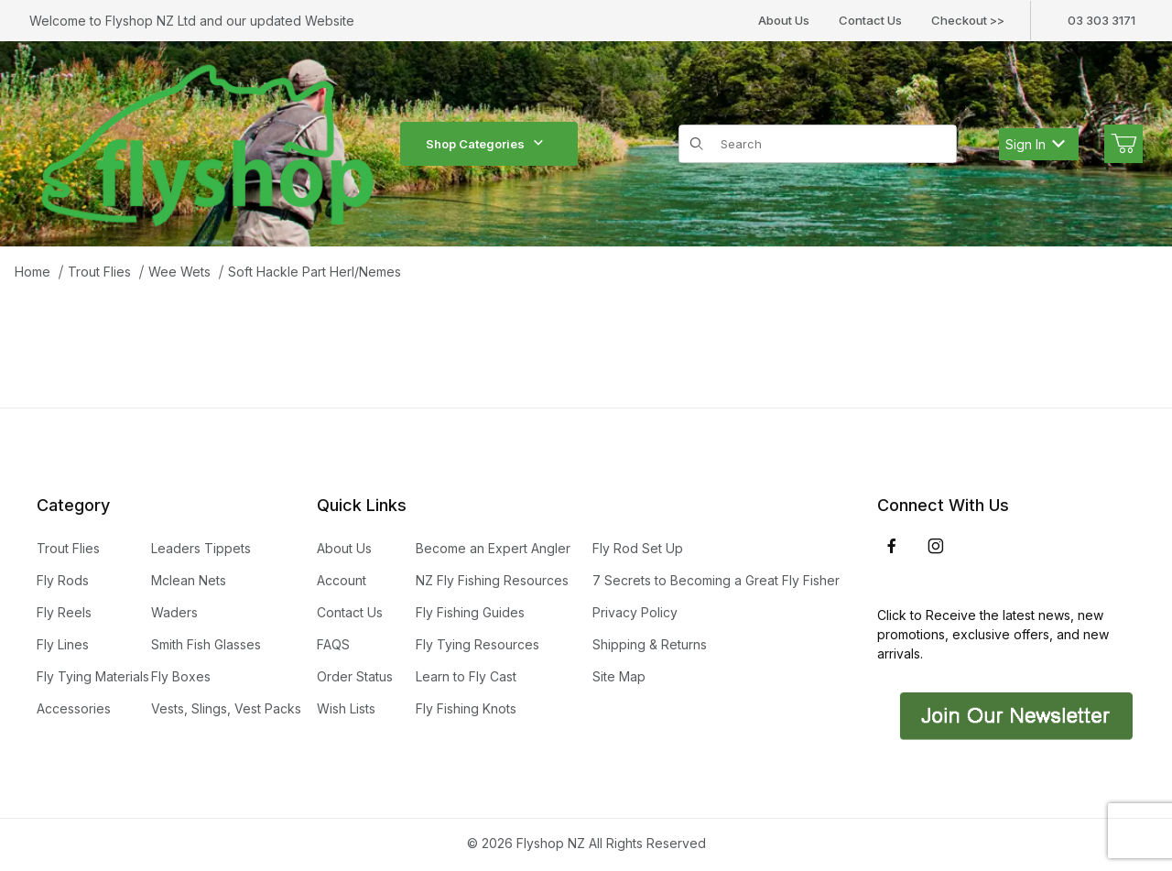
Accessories (74, 708)
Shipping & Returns (649, 644)
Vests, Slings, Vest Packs (226, 708)
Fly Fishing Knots (466, 708)
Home (32, 271)
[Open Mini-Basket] (1123, 144)
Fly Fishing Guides (470, 612)
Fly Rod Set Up (637, 548)
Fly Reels (64, 612)
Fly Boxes (181, 676)
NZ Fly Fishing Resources (492, 580)
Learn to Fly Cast (466, 676)
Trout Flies (99, 271)
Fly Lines (63, 644)
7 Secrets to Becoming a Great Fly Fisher (716, 580)
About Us (783, 20)
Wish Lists (346, 708)
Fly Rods (63, 580)
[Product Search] (833, 143)
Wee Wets (179, 271)
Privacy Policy (635, 612)
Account (341, 580)
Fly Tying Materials (93, 676)
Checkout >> (967, 20)
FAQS (333, 644)
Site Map (619, 676)
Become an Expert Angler (493, 548)
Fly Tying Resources (477, 644)
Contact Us (870, 20)
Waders (174, 612)
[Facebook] (891, 546)
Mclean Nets (188, 580)
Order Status (355, 676)
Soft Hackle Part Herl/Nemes (314, 271)
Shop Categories (489, 143)
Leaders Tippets (201, 548)
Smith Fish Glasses (206, 644)
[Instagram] (935, 546)
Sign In (1035, 144)
